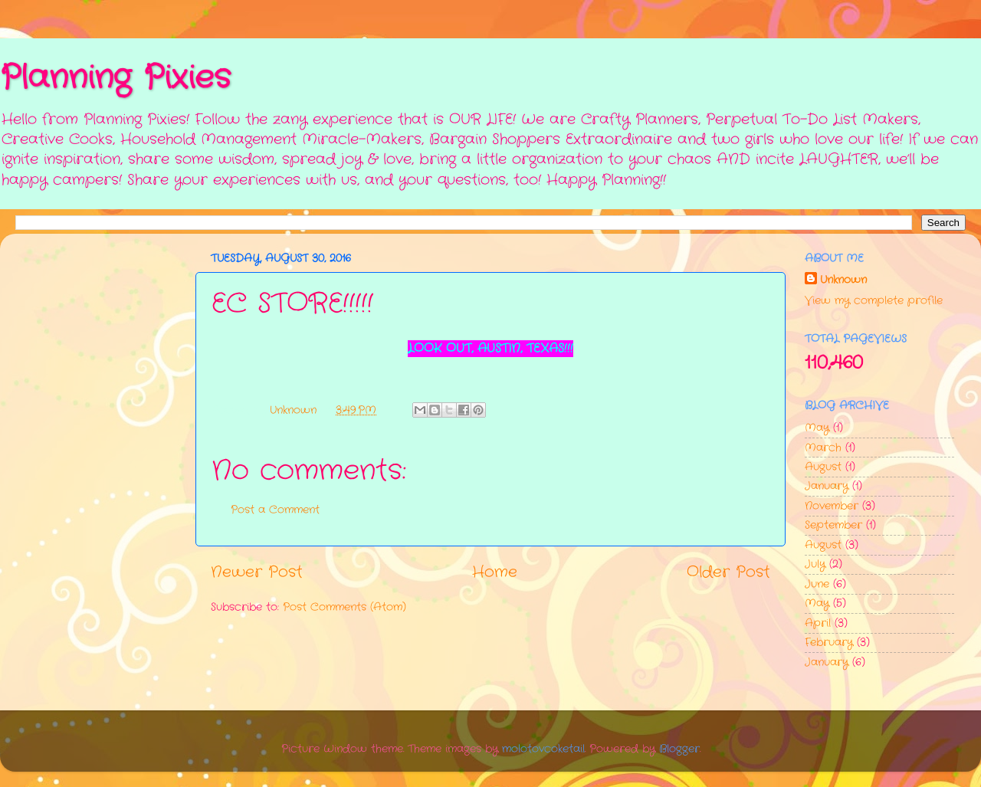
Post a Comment (275, 509)
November (831, 505)
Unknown (843, 279)
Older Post (728, 572)
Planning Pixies (115, 78)
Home (494, 572)
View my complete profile (874, 300)
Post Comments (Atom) (344, 607)
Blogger (679, 748)
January (826, 486)
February (829, 642)
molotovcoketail (543, 748)
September (833, 525)
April (818, 623)
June (817, 584)
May (817, 427)
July (815, 564)
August (823, 466)
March (823, 447)
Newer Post (257, 572)
